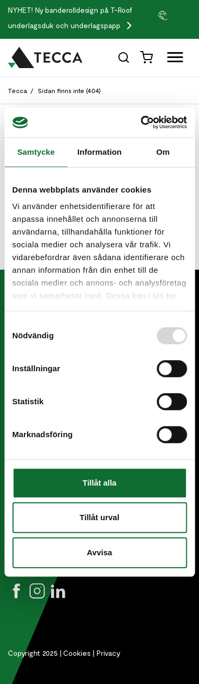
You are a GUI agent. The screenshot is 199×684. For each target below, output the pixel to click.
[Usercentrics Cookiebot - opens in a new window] (142, 122)
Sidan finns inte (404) (69, 90)
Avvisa (100, 552)
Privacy (108, 652)
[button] (174, 15)
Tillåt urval (99, 517)
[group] (174, 15)
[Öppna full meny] (171, 59)
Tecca (18, 90)
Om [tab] (163, 151)
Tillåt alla (100, 482)
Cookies (77, 652)
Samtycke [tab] (36, 151)
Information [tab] (99, 151)
